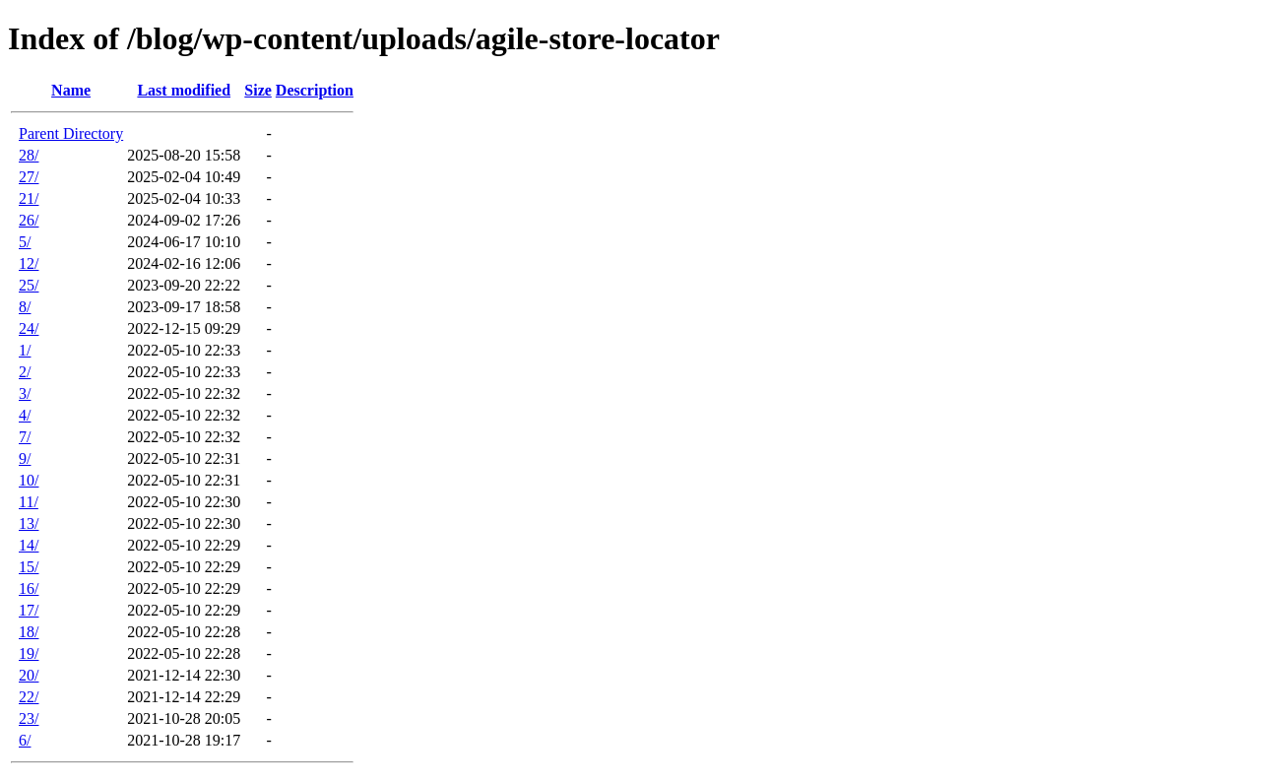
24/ (28, 328)
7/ (25, 436)
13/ (28, 523)
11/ (28, 501)
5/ (25, 241)
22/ (28, 696)
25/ (28, 285)
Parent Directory (71, 133)
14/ (28, 545)
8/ (25, 306)
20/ (28, 675)
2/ (25, 371)
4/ (25, 415)
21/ (28, 198)
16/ (28, 588)
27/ (28, 176)
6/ (25, 740)
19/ (28, 653)
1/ (25, 350)
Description (314, 90)
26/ (28, 220)
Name (71, 90)
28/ (28, 155)
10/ (28, 480)
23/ (28, 718)
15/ (28, 566)
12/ (28, 263)
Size (258, 90)
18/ (28, 631)
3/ (25, 393)
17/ (28, 610)
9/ (25, 458)
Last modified (183, 90)
